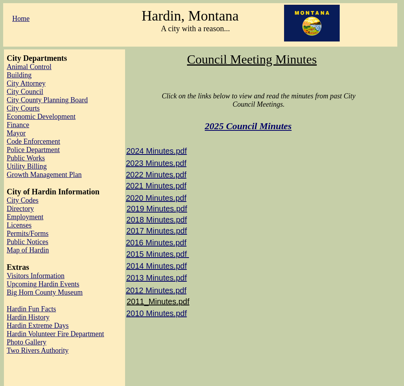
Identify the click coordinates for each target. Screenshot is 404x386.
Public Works (26, 158)
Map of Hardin (28, 250)
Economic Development (41, 117)
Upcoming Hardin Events (43, 284)
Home (21, 19)
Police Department (33, 150)
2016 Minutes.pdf (156, 242)
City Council (25, 92)
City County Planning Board (47, 100)
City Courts (23, 108)
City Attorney (26, 83)
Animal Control (29, 67)
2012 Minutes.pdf (156, 290)
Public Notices (28, 242)
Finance (18, 125)
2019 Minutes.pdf (157, 208)
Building (19, 75)
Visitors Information (35, 276)
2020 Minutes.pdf (156, 198)
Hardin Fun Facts (31, 309)
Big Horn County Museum (45, 292)
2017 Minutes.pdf (156, 230)
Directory (20, 209)
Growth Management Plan (44, 175)
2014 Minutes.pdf (156, 266)
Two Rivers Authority (38, 350)
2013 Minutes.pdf (156, 277)
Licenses (19, 225)
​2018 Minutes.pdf (156, 219)
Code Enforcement (33, 141)
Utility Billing (27, 166)
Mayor (16, 133)
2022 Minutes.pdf (156, 174)
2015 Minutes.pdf (157, 254)
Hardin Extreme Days (38, 326)
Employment (25, 217)
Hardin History (28, 317)
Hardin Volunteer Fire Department (55, 334)
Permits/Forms (28, 233)
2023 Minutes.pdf (156, 163)
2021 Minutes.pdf (156, 185)
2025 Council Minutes (248, 126)
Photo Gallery (27, 342)
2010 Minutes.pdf (156, 313)
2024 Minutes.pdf (156, 151)
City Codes (23, 200)
